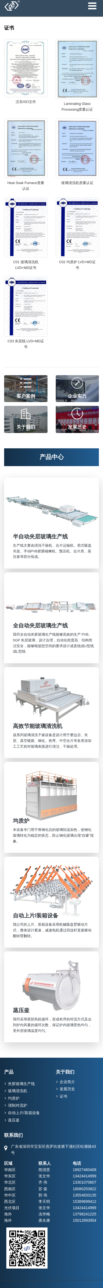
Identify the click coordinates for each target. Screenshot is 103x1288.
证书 (63, 1096)
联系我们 (13, 1135)
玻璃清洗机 (17, 1091)
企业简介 (67, 1082)
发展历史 (67, 1089)
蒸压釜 (14, 1120)
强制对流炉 (17, 1105)
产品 (8, 1072)
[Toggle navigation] (92, 6)
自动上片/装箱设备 (24, 1113)
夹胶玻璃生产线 (21, 1084)
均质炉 (14, 1098)
